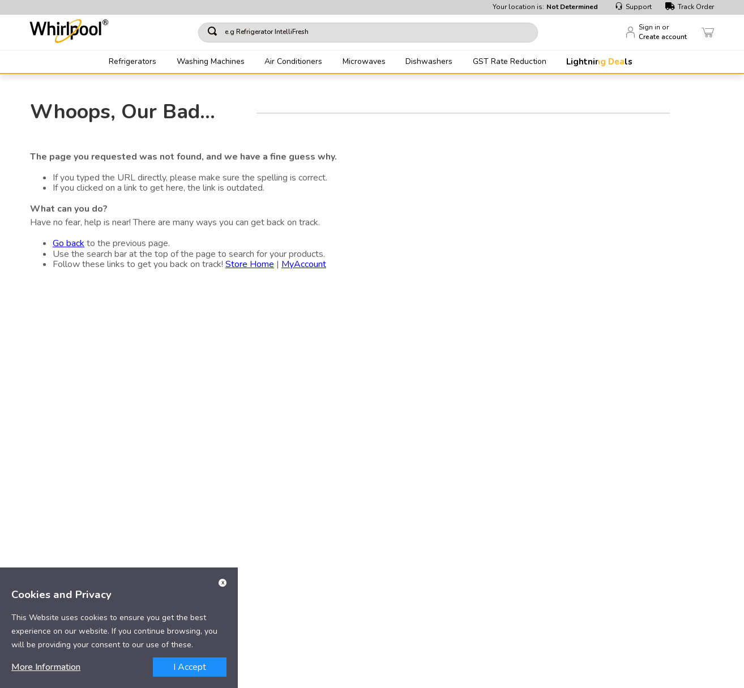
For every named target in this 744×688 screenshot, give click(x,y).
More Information (45, 667)
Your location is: (545, 6)
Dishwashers (428, 62)
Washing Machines (211, 62)
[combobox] (368, 32)
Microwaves (364, 62)
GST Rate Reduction (509, 62)
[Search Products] (521, 32)
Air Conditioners (293, 62)
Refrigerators (132, 62)
